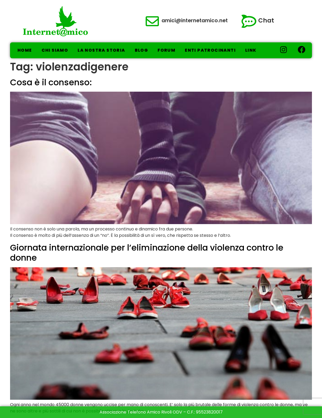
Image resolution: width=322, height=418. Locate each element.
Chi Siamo (55, 50)
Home (24, 50)
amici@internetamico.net (195, 20)
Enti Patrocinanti (210, 50)
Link (251, 50)
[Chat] (249, 21)
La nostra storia (101, 50)
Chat (266, 20)
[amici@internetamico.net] (152, 21)
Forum (166, 50)
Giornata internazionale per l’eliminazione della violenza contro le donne (146, 253)
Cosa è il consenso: (51, 82)
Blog (141, 50)
